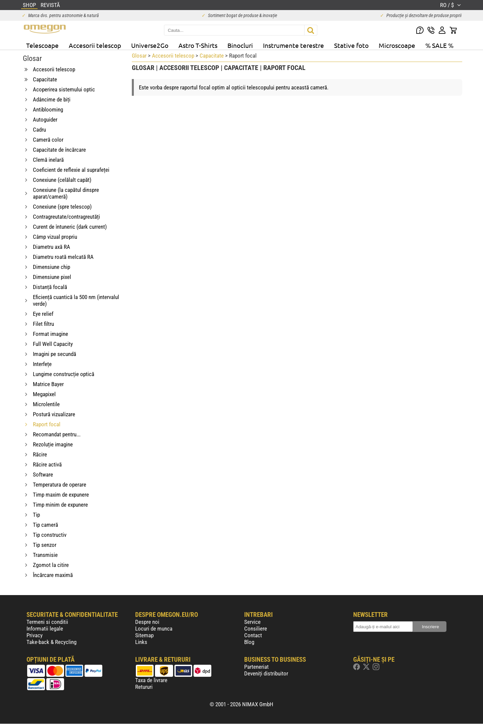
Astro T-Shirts (197, 45)
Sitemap (144, 635)
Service (252, 622)
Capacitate (212, 55)
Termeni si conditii (47, 622)
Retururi (144, 686)
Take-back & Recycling (51, 642)
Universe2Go (149, 45)
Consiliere (255, 628)
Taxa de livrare (151, 680)
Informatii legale (44, 628)
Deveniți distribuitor (266, 673)
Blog (249, 642)
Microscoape (397, 45)
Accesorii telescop (95, 45)
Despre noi (147, 622)
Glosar (139, 55)
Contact (253, 635)
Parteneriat (256, 666)
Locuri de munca (153, 628)
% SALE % (439, 45)
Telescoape (42, 45)
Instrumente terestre (293, 45)
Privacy (34, 635)
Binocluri (240, 45)
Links (141, 642)
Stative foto (351, 45)
